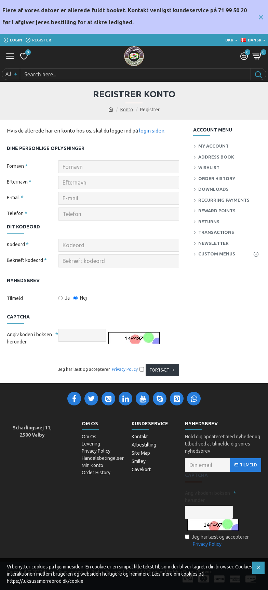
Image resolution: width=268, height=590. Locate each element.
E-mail (13, 197)
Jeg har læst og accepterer (217, 541)
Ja (64, 298)
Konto (126, 109)
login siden (151, 131)
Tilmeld (15, 298)
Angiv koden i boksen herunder (29, 338)
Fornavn (15, 166)
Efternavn (17, 182)
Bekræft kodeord (25, 260)
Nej (80, 298)
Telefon (15, 213)
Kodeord (16, 244)
